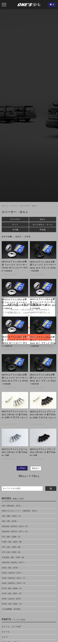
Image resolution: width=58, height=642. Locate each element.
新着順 (28, 237)
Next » (35, 468)
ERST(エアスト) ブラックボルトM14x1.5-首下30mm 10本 (43, 452)
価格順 (18, 237)
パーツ (14, 206)
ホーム (5, 206)
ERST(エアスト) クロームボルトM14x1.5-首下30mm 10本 (15, 452)
